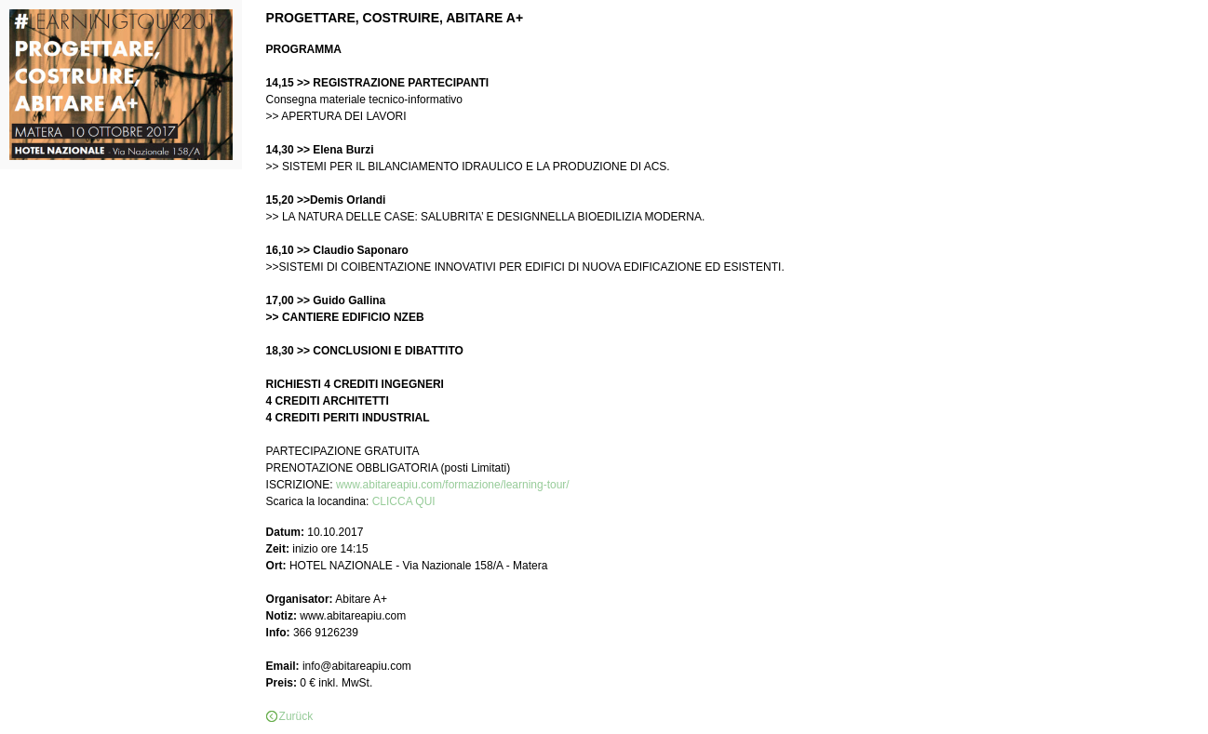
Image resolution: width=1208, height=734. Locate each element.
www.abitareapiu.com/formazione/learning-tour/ (453, 484)
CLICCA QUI (404, 501)
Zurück (296, 716)
